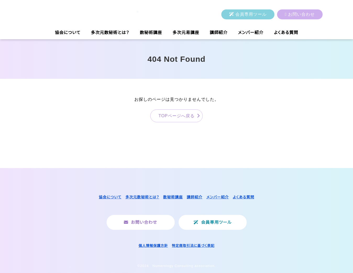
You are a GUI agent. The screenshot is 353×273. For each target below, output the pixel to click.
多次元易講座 (186, 32)
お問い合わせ (301, 14)
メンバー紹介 (250, 32)
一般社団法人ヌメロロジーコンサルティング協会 (84, 14)
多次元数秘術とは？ (110, 32)
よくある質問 (286, 32)
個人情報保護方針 (153, 246)
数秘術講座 (151, 32)
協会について (67, 32)
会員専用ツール (251, 14)
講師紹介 (219, 32)
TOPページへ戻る (176, 116)
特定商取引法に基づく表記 (193, 246)
